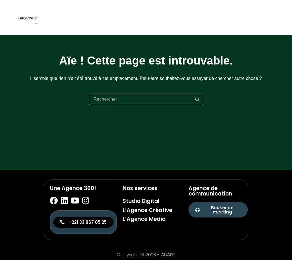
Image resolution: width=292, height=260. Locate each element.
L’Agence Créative (147, 210)
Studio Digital (141, 201)
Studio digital (211, 17)
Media (270, 17)
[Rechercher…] (140, 99)
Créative (246, 17)
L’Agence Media (144, 219)
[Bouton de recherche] (197, 99)
